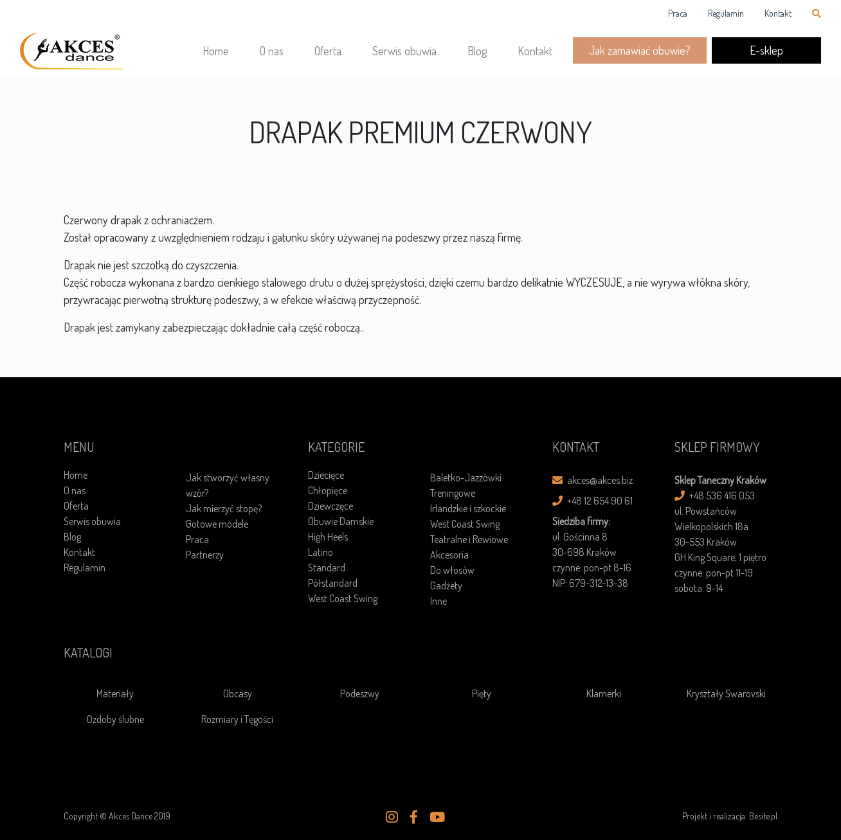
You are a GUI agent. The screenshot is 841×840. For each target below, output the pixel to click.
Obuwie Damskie (341, 521)
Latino (320, 552)
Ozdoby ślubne (115, 719)
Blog (477, 51)
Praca (677, 13)
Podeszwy (359, 693)
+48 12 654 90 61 (592, 500)
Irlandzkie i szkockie (468, 508)
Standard (326, 567)
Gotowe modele (217, 523)
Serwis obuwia (404, 51)
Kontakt (777, 13)
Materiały (115, 693)
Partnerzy (205, 554)
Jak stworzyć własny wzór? (227, 485)
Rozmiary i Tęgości (237, 719)
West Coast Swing (342, 598)
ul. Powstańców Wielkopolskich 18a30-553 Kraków (711, 526)
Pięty (481, 693)
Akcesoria (449, 554)
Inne (438, 600)
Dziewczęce (330, 505)
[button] (392, 816)
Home (216, 51)
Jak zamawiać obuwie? (640, 50)
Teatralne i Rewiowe (469, 539)
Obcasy (237, 693)
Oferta (327, 51)
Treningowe (452, 493)
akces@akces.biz (592, 480)
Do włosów (452, 570)
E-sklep (766, 50)
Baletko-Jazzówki (466, 477)
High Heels (328, 536)
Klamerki (603, 693)
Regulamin (726, 13)
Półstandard (332, 582)
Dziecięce (326, 475)
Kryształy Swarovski (726, 693)
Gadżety (446, 585)
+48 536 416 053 (714, 495)
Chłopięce (327, 490)
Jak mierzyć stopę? (224, 508)
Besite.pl (763, 815)
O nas (272, 51)
